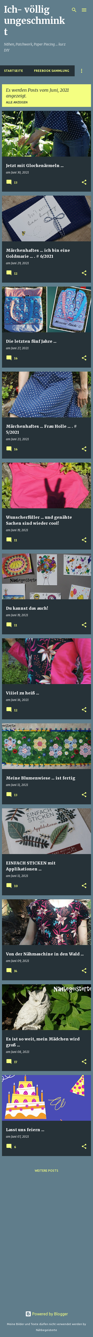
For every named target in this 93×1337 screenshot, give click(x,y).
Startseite (13, 70)
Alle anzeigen (17, 102)
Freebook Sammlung (51, 70)
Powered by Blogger (46, 1314)
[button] (84, 182)
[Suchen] (74, 10)
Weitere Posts (46, 1170)
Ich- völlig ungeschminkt (34, 21)
